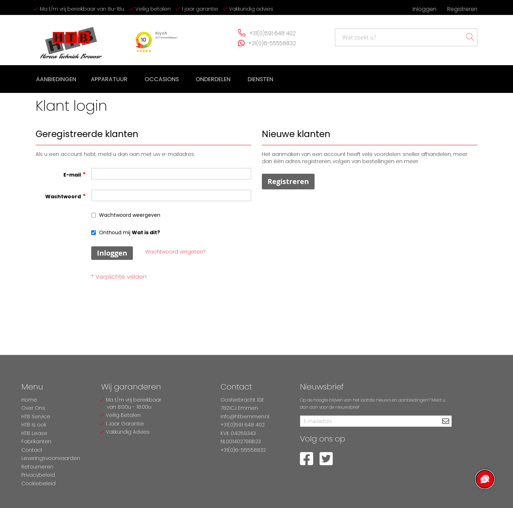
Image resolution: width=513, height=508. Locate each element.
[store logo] (71, 40)
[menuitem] (56, 78)
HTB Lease (34, 433)
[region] (484, 479)
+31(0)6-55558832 (272, 43)
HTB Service (35, 416)
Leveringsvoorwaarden (50, 458)
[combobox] (406, 37)
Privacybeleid (38, 474)
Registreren (462, 9)
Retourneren (37, 466)
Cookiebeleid (38, 483)
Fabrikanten (36, 441)
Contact (31, 450)
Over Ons (33, 408)
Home (29, 399)
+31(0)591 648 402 (272, 33)
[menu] (153, 78)
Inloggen (424, 9)
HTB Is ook (33, 424)
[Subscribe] (445, 421)
